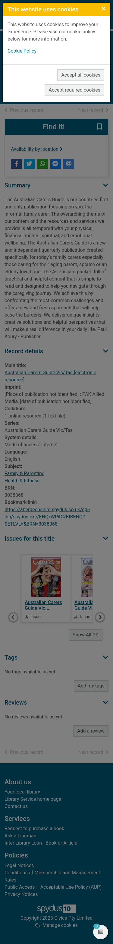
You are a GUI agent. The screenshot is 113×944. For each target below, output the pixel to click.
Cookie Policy (22, 51)
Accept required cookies (74, 90)
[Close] (103, 8)
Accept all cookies (80, 75)
